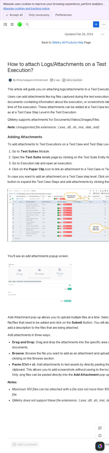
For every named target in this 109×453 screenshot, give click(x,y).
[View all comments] (100, 428)
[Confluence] (20, 24)
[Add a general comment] (25, 444)
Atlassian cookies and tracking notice (26, 8)
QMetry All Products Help (67, 42)
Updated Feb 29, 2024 (79, 34)
